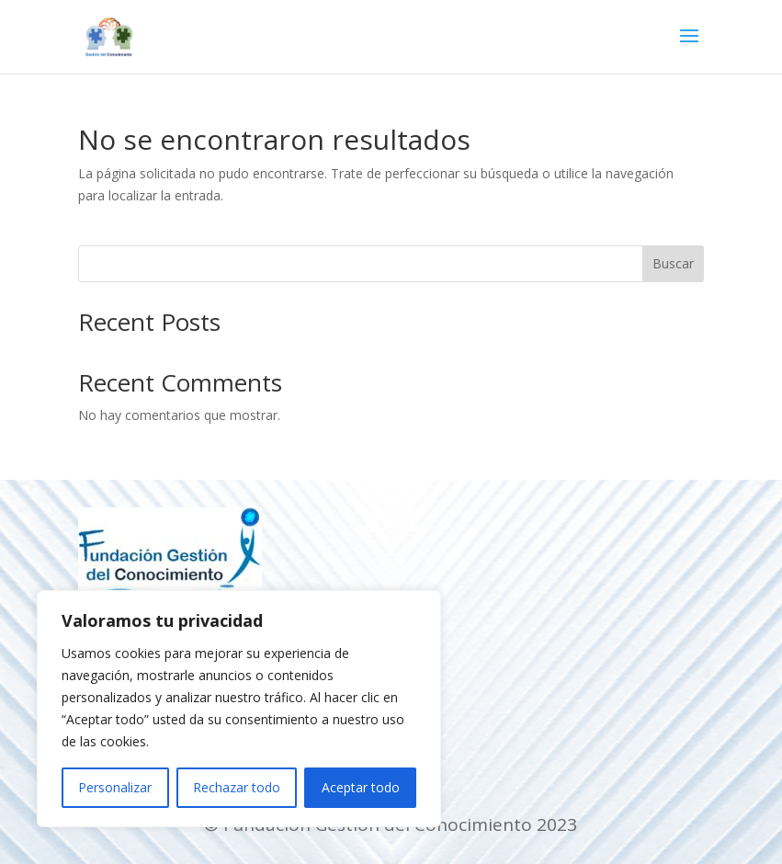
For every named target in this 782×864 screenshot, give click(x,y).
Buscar (673, 263)
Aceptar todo (361, 787)
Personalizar (115, 787)
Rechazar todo (236, 787)
